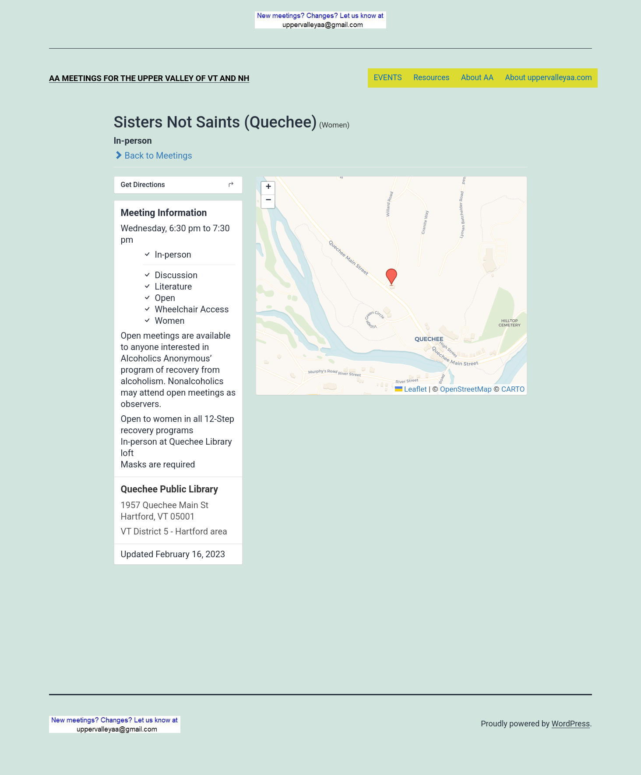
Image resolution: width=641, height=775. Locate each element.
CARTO (513, 389)
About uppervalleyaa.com (548, 77)
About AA (477, 77)
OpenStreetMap (466, 389)
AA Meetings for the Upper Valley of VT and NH (149, 78)
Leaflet (411, 389)
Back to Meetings (153, 155)
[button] (388, 271)
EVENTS (387, 77)
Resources (431, 77)
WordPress (571, 723)
